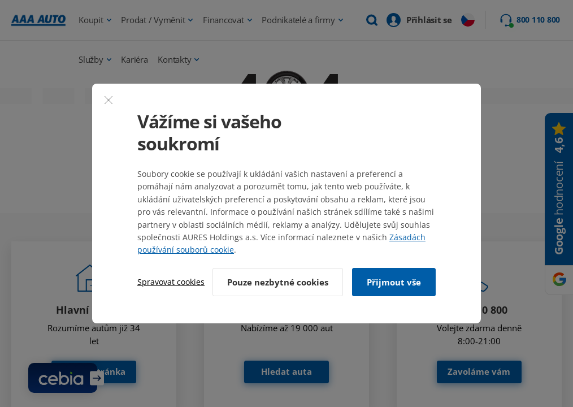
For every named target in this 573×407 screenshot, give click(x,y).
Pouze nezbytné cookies (277, 282)
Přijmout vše (394, 282)
